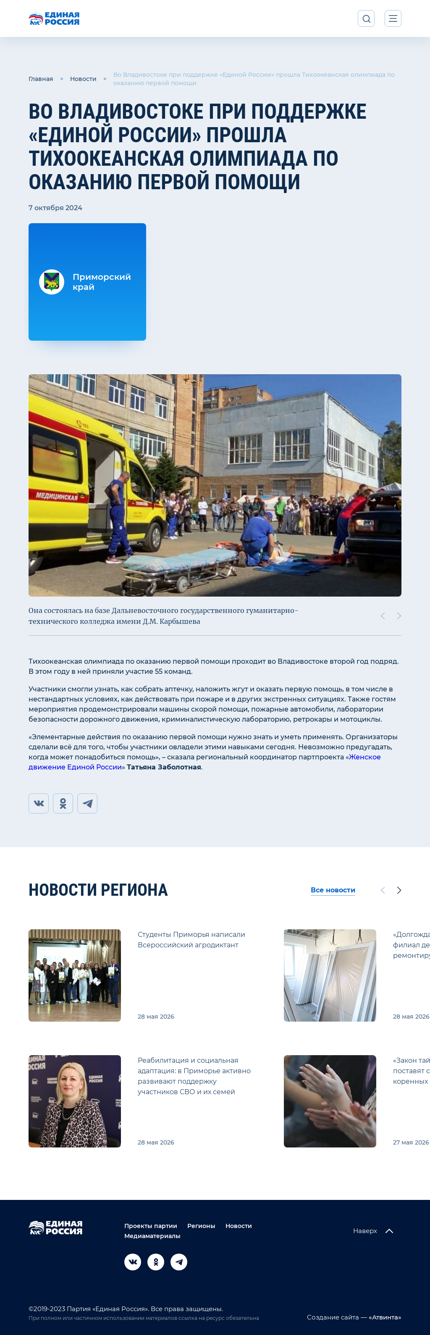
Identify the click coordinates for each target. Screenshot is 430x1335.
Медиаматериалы (152, 1236)
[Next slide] (399, 616)
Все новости (333, 890)
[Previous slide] (382, 616)
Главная (41, 79)
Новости (83, 79)
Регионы (201, 1226)
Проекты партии (150, 1226)
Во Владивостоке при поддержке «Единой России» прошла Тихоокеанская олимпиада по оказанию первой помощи (254, 79)
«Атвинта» (384, 1317)
